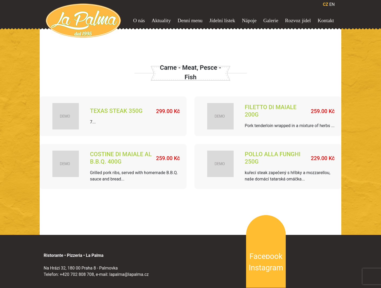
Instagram (266, 267)
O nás (139, 20)
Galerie (270, 20)
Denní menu (190, 20)
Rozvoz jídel (298, 20)
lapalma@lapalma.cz (129, 274)
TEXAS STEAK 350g (116, 111)
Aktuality (161, 20)
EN (332, 4)
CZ (325, 4)
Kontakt (326, 20)
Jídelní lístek (222, 20)
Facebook (265, 256)
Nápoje (249, 20)
